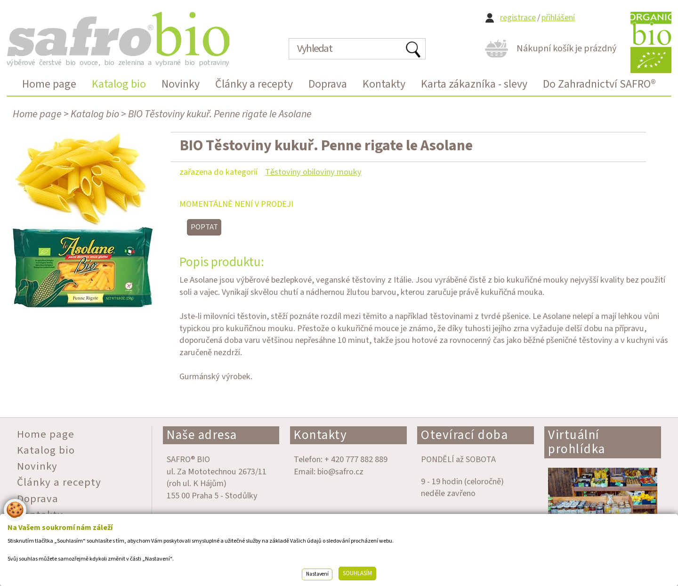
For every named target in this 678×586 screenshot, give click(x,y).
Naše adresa (202, 435)
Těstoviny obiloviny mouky (313, 172)
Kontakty (320, 435)
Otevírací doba (464, 435)
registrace (518, 18)
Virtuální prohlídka (576, 442)
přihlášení (558, 18)
